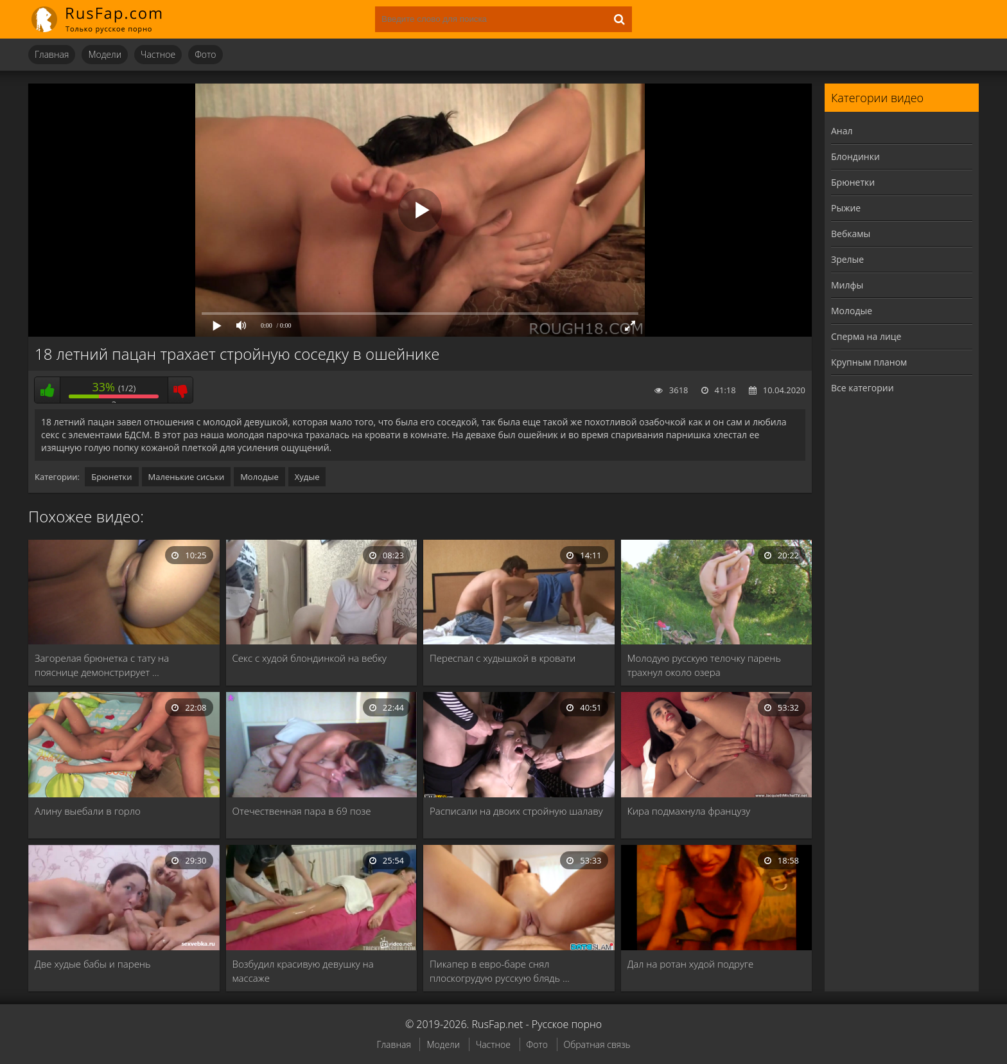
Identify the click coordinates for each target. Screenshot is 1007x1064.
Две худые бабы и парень (93, 963)
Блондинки (855, 156)
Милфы (847, 285)
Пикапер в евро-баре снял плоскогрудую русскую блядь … (500, 970)
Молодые (259, 477)
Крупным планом (869, 362)
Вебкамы (850, 233)
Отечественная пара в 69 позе (301, 810)
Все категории (862, 388)
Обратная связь (597, 1044)
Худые (307, 477)
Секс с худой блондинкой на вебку (309, 658)
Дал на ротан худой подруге (690, 963)
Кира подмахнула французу (689, 810)
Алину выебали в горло (88, 810)
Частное (158, 54)
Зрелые (847, 259)
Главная (52, 54)
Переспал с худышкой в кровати (502, 658)
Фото (205, 54)
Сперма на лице (866, 336)
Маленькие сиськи (186, 477)
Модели (104, 54)
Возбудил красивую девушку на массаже (303, 970)
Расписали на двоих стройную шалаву (516, 810)
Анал (842, 131)
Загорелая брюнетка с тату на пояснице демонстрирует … (102, 665)
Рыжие (846, 208)
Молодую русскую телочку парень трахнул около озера (704, 665)
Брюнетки (111, 477)
